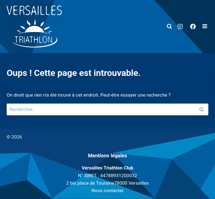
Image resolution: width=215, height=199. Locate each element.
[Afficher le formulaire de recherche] (169, 26)
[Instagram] (180, 26)
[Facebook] (192, 26)
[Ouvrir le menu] (204, 27)
